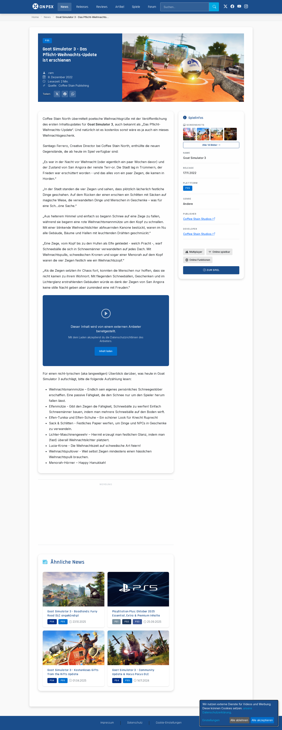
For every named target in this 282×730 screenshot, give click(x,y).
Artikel (119, 7)
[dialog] (239, 713)
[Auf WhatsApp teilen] (73, 94)
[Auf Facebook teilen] (65, 94)
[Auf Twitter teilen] (57, 94)
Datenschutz (134, 723)
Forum (152, 7)
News (64, 7)
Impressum (107, 723)
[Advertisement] (106, 514)
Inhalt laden (105, 351)
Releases (82, 7)
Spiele (136, 7)
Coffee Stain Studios (199, 218)
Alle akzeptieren (262, 720)
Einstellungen (211, 720)
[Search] (184, 6)
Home (35, 17)
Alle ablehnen (239, 720)
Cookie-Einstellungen (169, 723)
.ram (51, 72)
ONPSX (43, 6)
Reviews (102, 7)
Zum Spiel (211, 270)
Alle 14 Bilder (211, 144)
